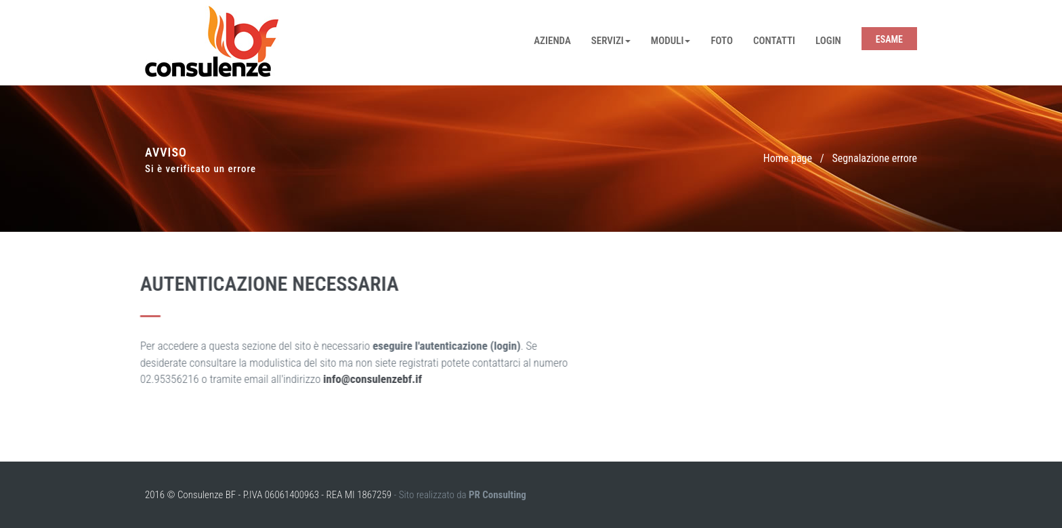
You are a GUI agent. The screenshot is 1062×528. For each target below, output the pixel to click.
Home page (787, 158)
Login (828, 41)
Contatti (774, 41)
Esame (889, 39)
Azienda (552, 41)
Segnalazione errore (874, 158)
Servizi (611, 41)
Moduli (671, 41)
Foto (721, 41)
